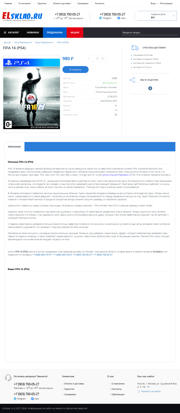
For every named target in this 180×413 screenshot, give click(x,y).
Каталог (11, 32)
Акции (75, 32)
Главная (8, 3)
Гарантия (69, 388)
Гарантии (41, 3)
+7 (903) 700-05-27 (82, 254)
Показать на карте (149, 391)
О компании (24, 3)
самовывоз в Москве (143, 55)
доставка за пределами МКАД (147, 63)
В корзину (75, 69)
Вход (153, 3)
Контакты (99, 3)
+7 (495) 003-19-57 (41, 254)
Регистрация (166, 3)
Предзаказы (55, 32)
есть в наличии (110, 82)
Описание (14, 146)
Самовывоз (82, 3)
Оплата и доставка (62, 3)
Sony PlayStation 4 (23, 42)
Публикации (118, 394)
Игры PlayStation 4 (44, 42)
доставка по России (142, 67)
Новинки (33, 32)
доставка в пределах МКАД (145, 59)
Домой (7, 42)
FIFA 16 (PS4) (63, 42)
